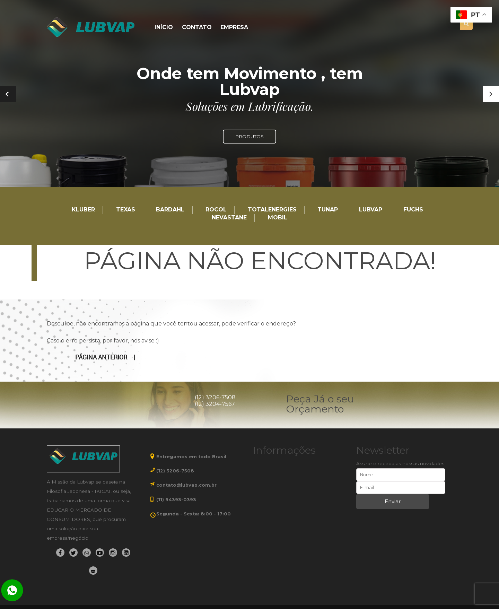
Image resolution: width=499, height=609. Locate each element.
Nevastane (229, 218)
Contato (197, 28)
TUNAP (327, 210)
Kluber (83, 210)
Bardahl (170, 210)
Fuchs (413, 210)
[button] (491, 94)
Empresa (234, 28)
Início (164, 28)
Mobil (277, 218)
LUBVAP (370, 210)
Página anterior (101, 357)
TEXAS (125, 210)
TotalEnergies (272, 210)
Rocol (216, 210)
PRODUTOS (249, 136)
